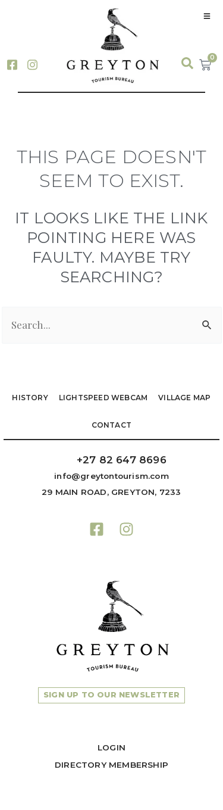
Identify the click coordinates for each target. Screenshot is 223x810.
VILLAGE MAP (184, 397)
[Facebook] (12, 64)
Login (111, 747)
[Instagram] (32, 64)
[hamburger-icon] (206, 16)
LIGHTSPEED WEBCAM (103, 397)
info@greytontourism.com (111, 476)
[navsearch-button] (181, 64)
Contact (111, 424)
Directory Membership (111, 765)
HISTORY (30, 397)
